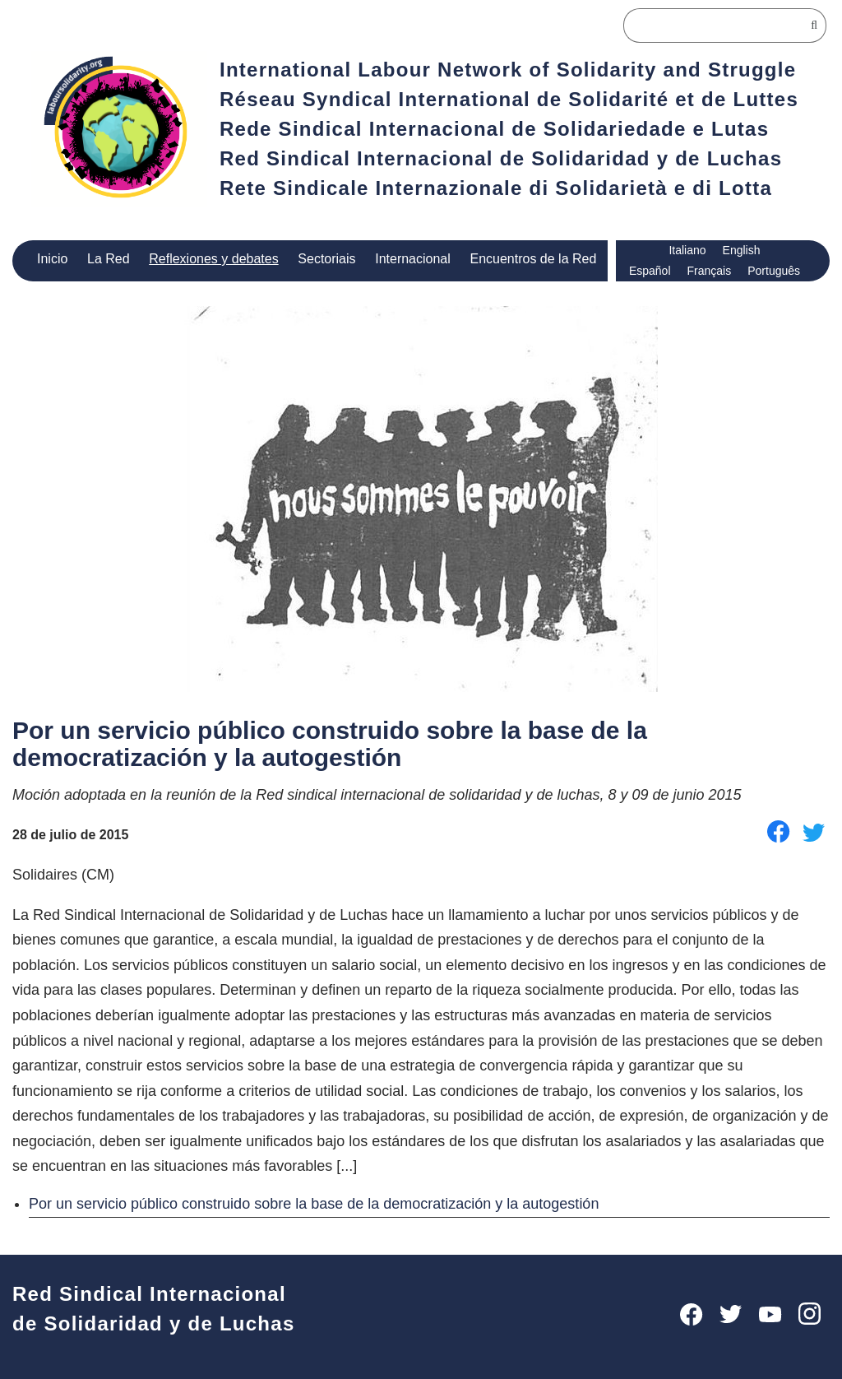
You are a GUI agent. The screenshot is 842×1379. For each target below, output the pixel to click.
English (742, 250)
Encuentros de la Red (534, 258)
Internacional (413, 258)
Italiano (688, 250)
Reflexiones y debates (212, 258)
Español (649, 271)
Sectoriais (325, 258)
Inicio (53, 258)
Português (774, 271)
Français (708, 271)
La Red (108, 258)
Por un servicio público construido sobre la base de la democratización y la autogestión (323, 1202)
